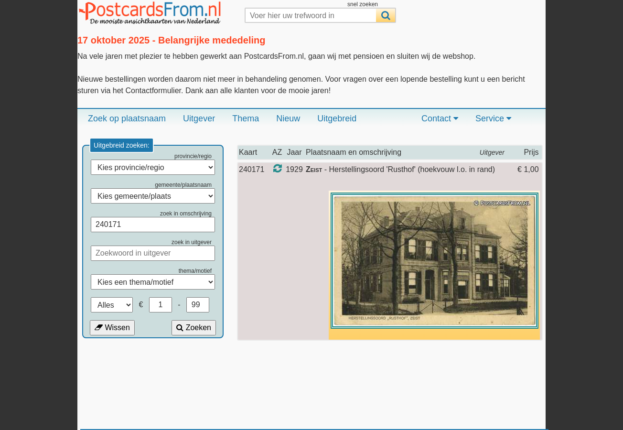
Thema (245, 118)
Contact (439, 118)
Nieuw (288, 118)
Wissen (112, 327)
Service (493, 118)
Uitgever (199, 118)
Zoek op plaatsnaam (127, 118)
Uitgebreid (336, 118)
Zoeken (193, 327)
